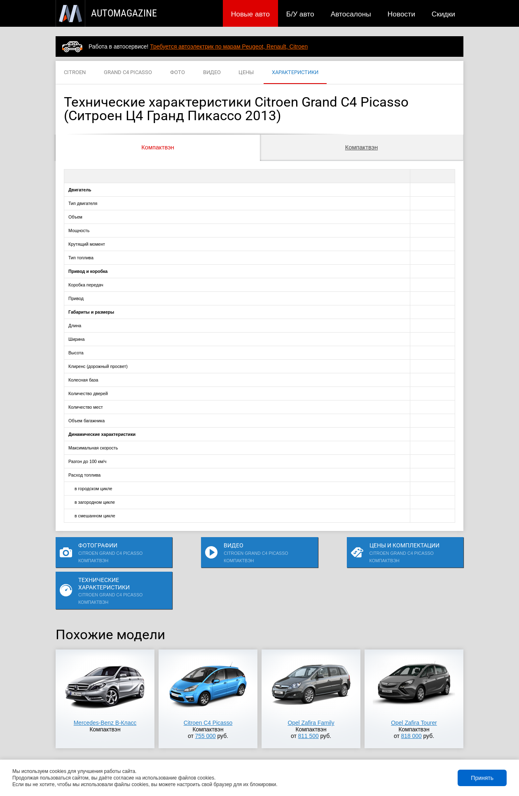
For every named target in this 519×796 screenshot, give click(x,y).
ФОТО (177, 72)
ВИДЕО (212, 72)
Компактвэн (157, 147)
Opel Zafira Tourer (414, 688)
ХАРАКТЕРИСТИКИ (295, 72)
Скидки (443, 14)
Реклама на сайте (365, 748)
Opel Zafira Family (311, 688)
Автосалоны (351, 14)
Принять (482, 778)
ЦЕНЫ (246, 72)
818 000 (411, 701)
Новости (401, 14)
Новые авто (250, 14)
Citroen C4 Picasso (208, 688)
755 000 (205, 701)
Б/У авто (300, 14)
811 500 (308, 701)
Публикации (109, 748)
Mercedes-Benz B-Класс (105, 688)
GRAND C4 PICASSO (128, 72)
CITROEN (75, 72)
